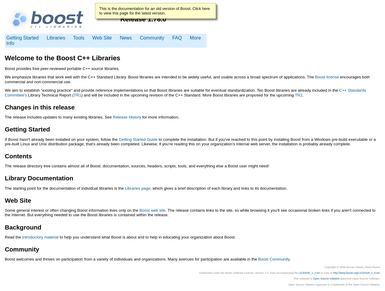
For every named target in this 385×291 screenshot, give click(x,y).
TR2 (298, 95)
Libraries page (137, 188)
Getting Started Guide (138, 139)
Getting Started (22, 37)
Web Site (102, 37)
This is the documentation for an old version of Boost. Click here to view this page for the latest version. (154, 10)
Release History (127, 117)
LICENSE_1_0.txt (309, 272)
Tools (79, 37)
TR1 (77, 95)
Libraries (56, 37)
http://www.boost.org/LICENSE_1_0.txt (356, 272)
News (126, 37)
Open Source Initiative (326, 278)
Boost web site (153, 210)
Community (152, 37)
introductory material (40, 237)
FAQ (177, 37)
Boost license (327, 77)
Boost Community (273, 259)
